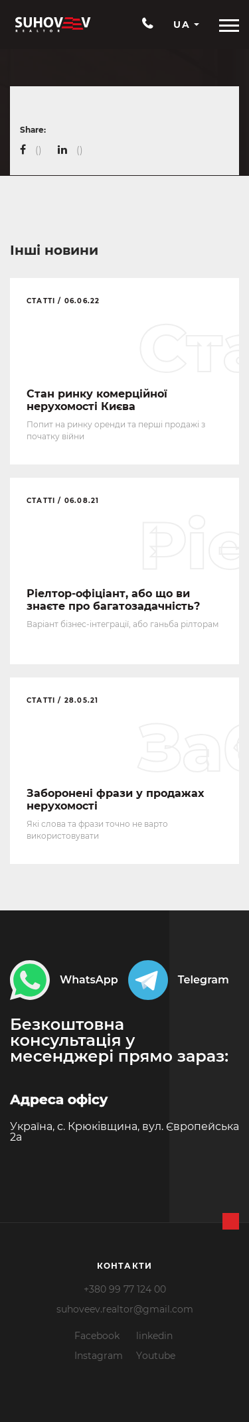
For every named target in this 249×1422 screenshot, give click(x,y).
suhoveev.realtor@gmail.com (124, 1309)
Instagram (98, 1356)
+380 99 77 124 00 (125, 1289)
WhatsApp (64, 980)
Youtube (155, 1356)
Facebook (97, 1336)
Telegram (178, 980)
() (38, 150)
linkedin (154, 1336)
